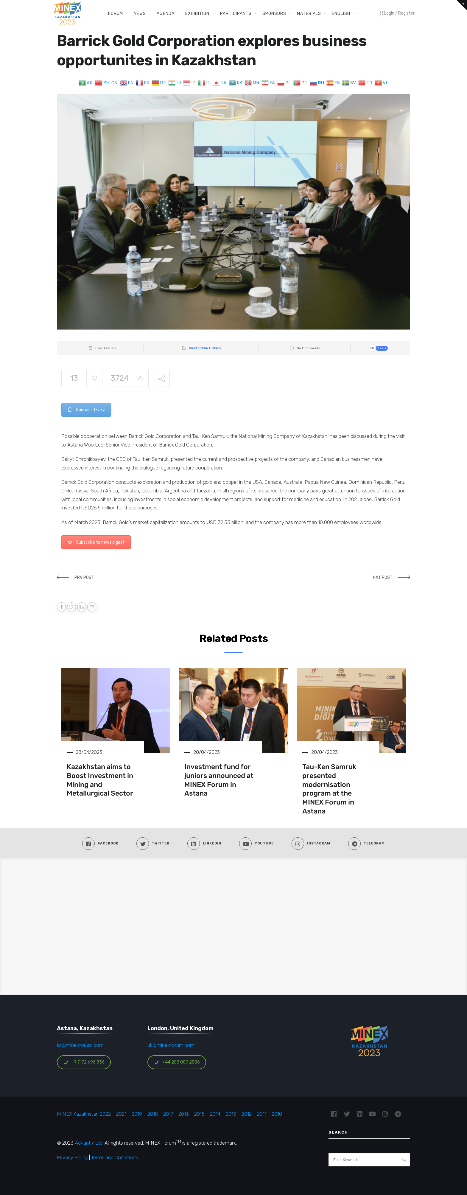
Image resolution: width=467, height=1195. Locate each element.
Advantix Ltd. (89, 1143)
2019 (136, 1114)
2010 (277, 1114)
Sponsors (274, 13)
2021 (121, 1114)
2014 (215, 1114)
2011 (261, 1114)
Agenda (166, 13)
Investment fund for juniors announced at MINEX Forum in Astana (218, 780)
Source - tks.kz (86, 409)
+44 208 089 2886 (177, 1062)
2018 (152, 1114)
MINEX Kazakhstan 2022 (84, 1114)
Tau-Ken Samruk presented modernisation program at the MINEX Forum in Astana (329, 788)
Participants (236, 13)
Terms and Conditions (114, 1157)
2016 (183, 1114)
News (140, 13)
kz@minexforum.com (80, 1045)
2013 (231, 1114)
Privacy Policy (72, 1157)
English (341, 13)
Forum (115, 13)
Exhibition (197, 13)
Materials (309, 13)
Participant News (205, 348)
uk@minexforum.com (170, 1045)
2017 (168, 1114)
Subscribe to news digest (96, 542)
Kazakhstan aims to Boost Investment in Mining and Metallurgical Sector (100, 780)
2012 (247, 1114)
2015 (199, 1114)
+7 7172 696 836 (84, 1062)
